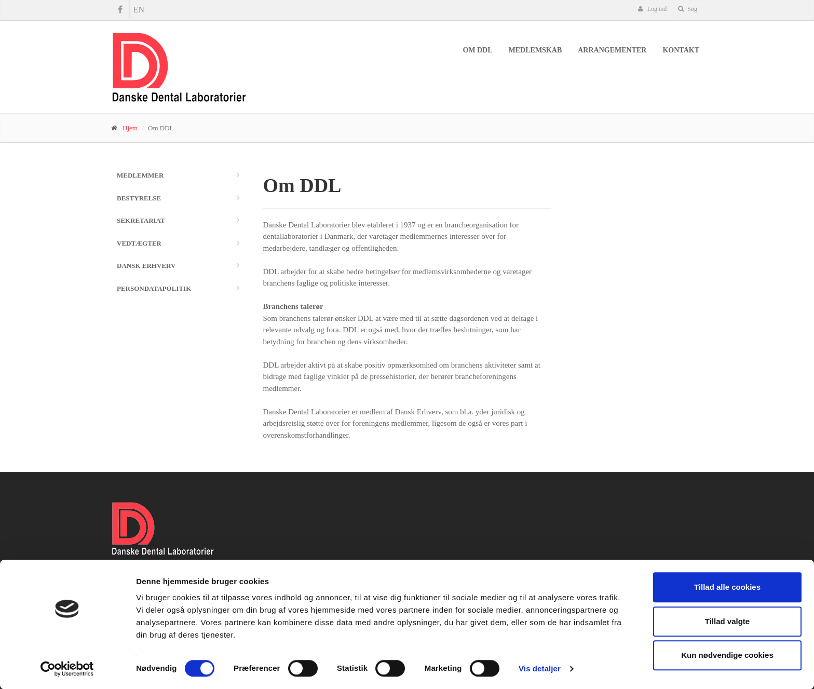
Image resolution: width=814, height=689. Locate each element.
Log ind (652, 8)
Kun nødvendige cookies (727, 655)
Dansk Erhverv (146, 265)
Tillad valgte (727, 621)
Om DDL (477, 50)
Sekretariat (141, 220)
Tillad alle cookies (727, 587)
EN (138, 9)
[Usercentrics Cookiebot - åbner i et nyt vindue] (67, 669)
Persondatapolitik (154, 288)
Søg (687, 8)
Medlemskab (535, 50)
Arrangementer (612, 50)
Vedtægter (139, 243)
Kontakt (680, 50)
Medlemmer (140, 175)
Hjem (130, 128)
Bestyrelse (139, 198)
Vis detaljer (540, 668)
